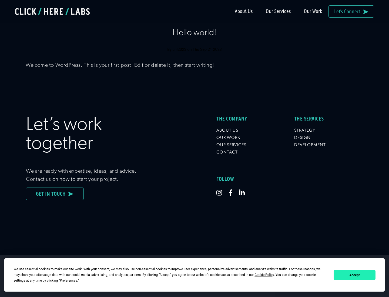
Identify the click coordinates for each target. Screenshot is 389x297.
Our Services (278, 11)
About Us (244, 11)
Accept (355, 275)
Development (310, 145)
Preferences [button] (68, 280)
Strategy (304, 130)
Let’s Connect (351, 11)
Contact (227, 152)
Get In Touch (54, 194)
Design (302, 138)
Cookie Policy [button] (264, 275)
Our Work (313, 11)
